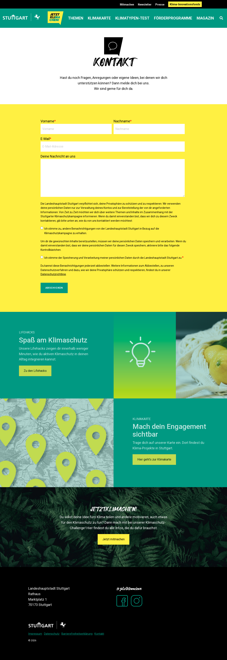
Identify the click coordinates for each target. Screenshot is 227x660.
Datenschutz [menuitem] (52, 633)
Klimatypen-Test (132, 18)
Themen (75, 18)
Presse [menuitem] (159, 4)
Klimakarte (99, 18)
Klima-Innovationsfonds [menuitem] (185, 4)
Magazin (205, 18)
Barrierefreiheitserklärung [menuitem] (77, 633)
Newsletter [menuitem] (145, 4)
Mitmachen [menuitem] (127, 4)
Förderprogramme (173, 18)
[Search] (221, 18)
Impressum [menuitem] (35, 633)
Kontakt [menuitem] (99, 633)
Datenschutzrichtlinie (53, 274)
